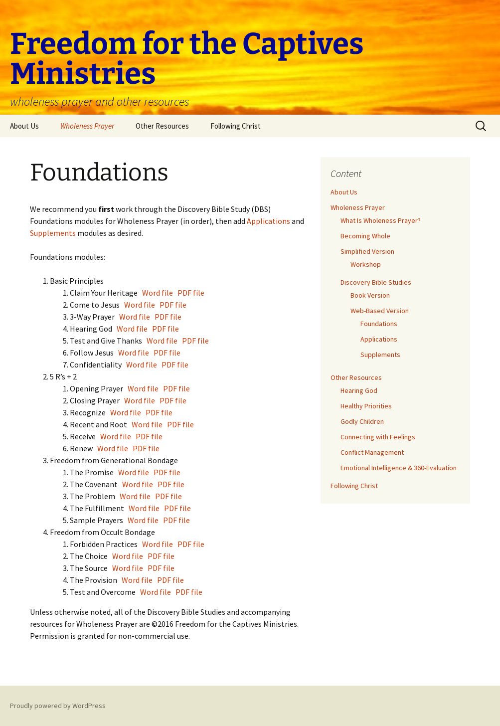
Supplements (53, 233)
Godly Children (362, 421)
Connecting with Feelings (377, 436)
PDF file (190, 293)
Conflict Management (372, 452)
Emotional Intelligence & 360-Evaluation (398, 467)
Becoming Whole (365, 235)
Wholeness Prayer (87, 126)
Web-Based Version (379, 310)
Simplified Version (367, 251)
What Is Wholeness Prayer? (380, 220)
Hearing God (358, 390)
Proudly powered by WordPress (58, 705)
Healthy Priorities (366, 405)
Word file (157, 293)
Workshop (365, 264)
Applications (269, 221)
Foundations (378, 323)
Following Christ (235, 126)
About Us (24, 126)
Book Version (370, 295)
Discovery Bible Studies (375, 282)
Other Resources (162, 126)
